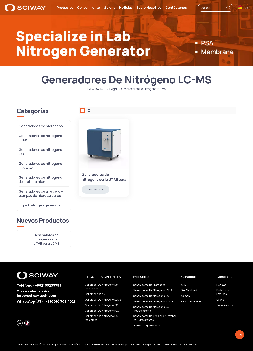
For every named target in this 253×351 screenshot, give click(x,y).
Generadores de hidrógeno (41, 126)
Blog (138, 344)
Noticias (126, 7)
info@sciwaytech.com (36, 295)
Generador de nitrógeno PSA (102, 310)
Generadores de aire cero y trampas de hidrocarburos (41, 193)
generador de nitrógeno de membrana (101, 317)
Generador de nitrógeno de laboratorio (101, 286)
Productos (65, 7)
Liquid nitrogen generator (40, 205)
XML (167, 344)
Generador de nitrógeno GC (101, 305)
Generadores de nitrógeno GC (40, 151)
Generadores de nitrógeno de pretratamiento (40, 179)
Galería (109, 7)
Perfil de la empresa (222, 292)
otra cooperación (191, 301)
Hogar (113, 89)
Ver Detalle (95, 189)
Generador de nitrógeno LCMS (103, 299)
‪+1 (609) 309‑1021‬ (60, 301)
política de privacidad (185, 344)
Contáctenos (176, 7)
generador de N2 (95, 294)
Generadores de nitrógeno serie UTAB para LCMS (104, 177)
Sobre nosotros (148, 7)
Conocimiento (88, 7)
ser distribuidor (190, 290)
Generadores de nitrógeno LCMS (40, 137)
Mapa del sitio (153, 344)
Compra (186, 296)
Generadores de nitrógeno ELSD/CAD (40, 165)
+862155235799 (48, 285)
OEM (184, 284)
